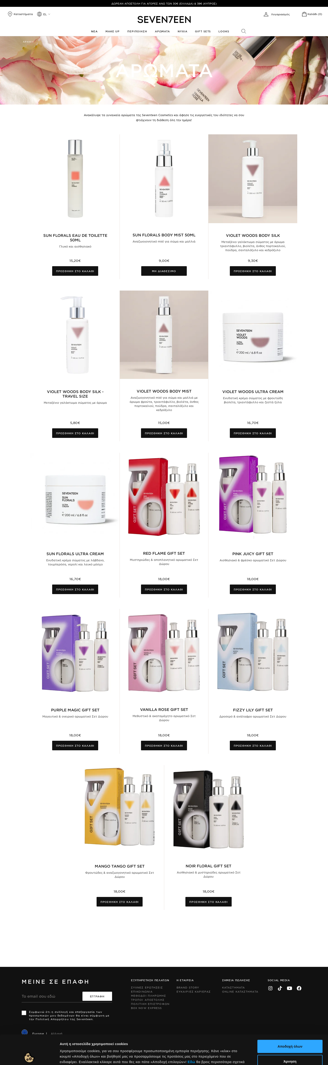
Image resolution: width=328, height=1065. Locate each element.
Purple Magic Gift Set (75, 709)
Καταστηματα (233, 987)
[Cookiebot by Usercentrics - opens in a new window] (29, 1056)
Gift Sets (203, 31)
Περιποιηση (137, 31)
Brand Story (188, 987)
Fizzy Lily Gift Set (253, 709)
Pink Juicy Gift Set (252, 553)
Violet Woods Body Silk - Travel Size (75, 393)
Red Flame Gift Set (164, 553)
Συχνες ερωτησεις (147, 987)
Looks (223, 31)
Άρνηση (289, 1032)
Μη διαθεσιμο (164, 271)
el (45, 14)
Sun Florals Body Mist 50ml (164, 234)
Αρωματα (162, 31)
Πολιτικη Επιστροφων (150, 1003)
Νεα (94, 31)
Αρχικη (28, 41)
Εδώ (191, 1032)
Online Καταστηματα (240, 991)
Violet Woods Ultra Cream (253, 391)
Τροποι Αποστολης (148, 999)
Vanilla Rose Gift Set (164, 709)
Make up (112, 31)
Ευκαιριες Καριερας (194, 991)
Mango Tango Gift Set (120, 866)
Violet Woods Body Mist (164, 391)
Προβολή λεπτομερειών (247, 1056)
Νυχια (182, 31)
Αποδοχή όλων (289, 1017)
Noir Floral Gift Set (208, 865)
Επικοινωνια (142, 991)
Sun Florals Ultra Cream (75, 553)
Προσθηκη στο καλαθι (75, 271)
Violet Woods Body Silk (253, 235)
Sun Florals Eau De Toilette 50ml (75, 237)
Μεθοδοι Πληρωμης (148, 995)
